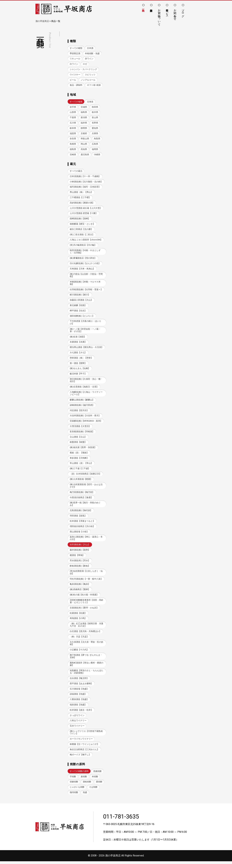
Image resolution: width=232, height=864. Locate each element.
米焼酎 (95, 779)
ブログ (183, 11)
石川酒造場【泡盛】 (79, 691)
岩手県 (73, 107)
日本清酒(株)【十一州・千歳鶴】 (85, 176)
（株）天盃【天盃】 (79, 639)
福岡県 (95, 149)
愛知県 (95, 128)
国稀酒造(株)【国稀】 (80, 219)
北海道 (90, 102)
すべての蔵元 (76, 171)
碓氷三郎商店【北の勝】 (81, 230)
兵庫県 (95, 133)
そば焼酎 (93, 790)
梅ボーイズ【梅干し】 (80, 757)
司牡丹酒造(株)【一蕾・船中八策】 (86, 581)
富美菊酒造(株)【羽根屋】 (82, 433)
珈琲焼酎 (74, 795)
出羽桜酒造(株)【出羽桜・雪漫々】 (86, 290)
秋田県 (95, 107)
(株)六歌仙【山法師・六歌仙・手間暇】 (86, 275)
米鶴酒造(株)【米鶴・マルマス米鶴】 (85, 283)
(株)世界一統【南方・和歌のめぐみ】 (85, 505)
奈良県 (73, 139)
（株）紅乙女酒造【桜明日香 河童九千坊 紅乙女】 (86, 626)
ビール (73, 80)
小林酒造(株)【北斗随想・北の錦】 (86, 182)
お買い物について (159, 16)
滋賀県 (73, 133)
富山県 (95, 118)
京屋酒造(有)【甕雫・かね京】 (84, 610)
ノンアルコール (88, 80)
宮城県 (84, 107)
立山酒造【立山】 (78, 438)
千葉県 (73, 118)
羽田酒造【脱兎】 (78, 517)
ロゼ (85, 64)
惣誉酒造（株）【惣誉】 (81, 359)
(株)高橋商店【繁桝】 (80, 591)
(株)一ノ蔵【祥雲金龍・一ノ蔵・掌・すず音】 (85, 331)
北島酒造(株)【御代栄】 (81, 512)
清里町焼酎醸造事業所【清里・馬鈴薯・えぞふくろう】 (86, 603)
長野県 (95, 123)
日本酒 (90, 48)
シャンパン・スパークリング (83, 69)
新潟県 (84, 118)
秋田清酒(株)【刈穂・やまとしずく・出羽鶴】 (85, 252)
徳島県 (73, 149)
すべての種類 (76, 48)
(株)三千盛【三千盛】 (80, 470)
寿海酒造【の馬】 (78, 620)
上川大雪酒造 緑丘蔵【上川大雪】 (86, 208)
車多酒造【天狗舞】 (79, 459)
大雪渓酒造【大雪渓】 (80, 427)
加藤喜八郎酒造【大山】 (81, 301)
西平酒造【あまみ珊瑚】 (81, 686)
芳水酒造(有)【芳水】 (80, 562)
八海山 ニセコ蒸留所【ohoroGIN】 (86, 240)
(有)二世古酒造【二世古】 (82, 235)
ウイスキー (75, 74)
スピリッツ (90, 74)
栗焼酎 (99, 784)
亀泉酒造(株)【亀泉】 (80, 586)
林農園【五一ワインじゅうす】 (84, 747)
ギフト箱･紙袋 (94, 85)
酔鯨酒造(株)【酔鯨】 (80, 567)
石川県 (73, 123)
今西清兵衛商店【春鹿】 (81, 499)
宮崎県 (73, 155)
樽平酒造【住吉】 (78, 311)
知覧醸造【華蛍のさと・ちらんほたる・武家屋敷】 (86, 673)
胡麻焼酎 (74, 784)
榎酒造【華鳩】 (77, 557)
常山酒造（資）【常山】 (81, 465)
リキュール (75, 59)
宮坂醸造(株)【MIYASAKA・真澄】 (86, 422)
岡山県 (84, 144)
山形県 (73, 112)
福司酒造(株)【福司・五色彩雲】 (85, 187)
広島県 (95, 144)
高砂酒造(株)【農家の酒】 (82, 203)
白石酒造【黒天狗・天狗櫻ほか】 (85, 633)
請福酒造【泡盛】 (78, 696)
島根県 (73, 144)
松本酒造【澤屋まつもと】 (82, 523)
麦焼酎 (84, 779)
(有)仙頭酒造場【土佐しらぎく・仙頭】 (86, 574)
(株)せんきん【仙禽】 (80, 369)
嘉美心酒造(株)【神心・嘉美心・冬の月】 (86, 540)
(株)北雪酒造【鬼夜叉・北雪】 (84, 388)
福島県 (84, 112)
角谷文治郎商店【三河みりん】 (84, 752)
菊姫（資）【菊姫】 (79, 454)
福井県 (84, 123)
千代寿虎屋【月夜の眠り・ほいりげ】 (85, 323)
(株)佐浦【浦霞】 (78, 337)
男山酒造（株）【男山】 (81, 192)
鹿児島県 (85, 155)
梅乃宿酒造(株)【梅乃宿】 (82, 494)
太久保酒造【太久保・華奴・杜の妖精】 (86, 645)
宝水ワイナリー (77, 728)
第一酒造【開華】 (78, 364)
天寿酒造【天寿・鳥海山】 (82, 269)
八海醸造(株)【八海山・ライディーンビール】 (86, 394)
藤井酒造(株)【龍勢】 (80, 552)
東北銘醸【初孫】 (78, 306)
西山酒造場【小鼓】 (79, 533)
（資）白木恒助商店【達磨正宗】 (85, 475)
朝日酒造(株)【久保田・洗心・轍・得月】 (86, 381)
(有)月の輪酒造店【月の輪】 (83, 245)
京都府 (84, 133)
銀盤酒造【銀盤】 (78, 443)
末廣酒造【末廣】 (78, 343)
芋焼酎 (73, 779)
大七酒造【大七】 (78, 353)
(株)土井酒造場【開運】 (81, 480)
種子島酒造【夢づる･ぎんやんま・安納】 (86, 658)
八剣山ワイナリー (78, 723)
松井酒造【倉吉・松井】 (81, 712)
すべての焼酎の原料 (79, 774)
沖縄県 (97, 155)
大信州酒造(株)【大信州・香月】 (85, 417)
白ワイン (74, 64)
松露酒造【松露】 (78, 615)
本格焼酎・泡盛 (92, 53)
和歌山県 (85, 139)
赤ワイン (89, 59)
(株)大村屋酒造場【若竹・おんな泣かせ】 (86, 487)
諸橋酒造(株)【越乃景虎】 (82, 406)
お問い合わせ (175, 13)
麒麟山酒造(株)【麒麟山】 (82, 401)
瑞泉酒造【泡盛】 (78, 707)
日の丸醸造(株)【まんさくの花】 (85, 264)
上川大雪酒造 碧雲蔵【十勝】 (83, 214)
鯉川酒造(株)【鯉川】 (80, 295)
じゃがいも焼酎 (77, 790)
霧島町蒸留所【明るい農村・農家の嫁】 (86, 666)
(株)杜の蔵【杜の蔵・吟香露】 (84, 596)
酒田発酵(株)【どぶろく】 (82, 317)
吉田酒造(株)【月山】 (80, 546)
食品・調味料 (76, 85)
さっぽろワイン (77, 717)
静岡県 (84, 128)
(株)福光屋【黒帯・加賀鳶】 (83, 449)
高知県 (84, 149)
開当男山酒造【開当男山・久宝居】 (86, 348)
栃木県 (95, 112)
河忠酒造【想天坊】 (79, 411)
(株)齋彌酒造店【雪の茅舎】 (83, 259)
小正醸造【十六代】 (79, 652)
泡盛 (85, 795)
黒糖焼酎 (97, 774)
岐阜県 (73, 128)
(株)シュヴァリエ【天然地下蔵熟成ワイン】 (86, 734)
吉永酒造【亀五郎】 (79, 680)
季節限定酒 (75, 53)
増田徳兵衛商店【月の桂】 (82, 528)
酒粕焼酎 (87, 784)
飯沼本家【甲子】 (78, 375)
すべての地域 (76, 102)
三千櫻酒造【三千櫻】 (80, 198)
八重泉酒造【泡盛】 (79, 702)
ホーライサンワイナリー (81, 741)
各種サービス (167, 11)
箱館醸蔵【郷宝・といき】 (82, 224)
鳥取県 (97, 139)
